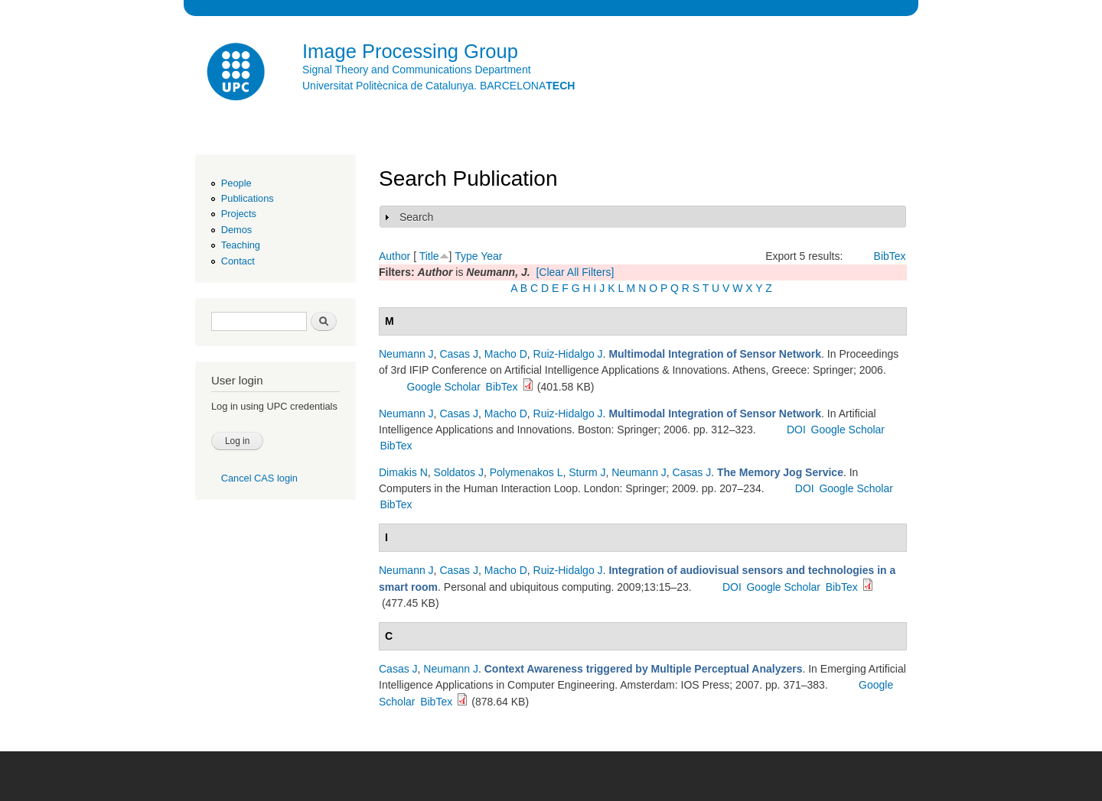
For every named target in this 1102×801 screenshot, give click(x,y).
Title (429, 256)
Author (394, 256)
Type (466, 256)
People (236, 183)
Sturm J (587, 472)
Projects (238, 213)
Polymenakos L (526, 472)
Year (491, 256)
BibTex (890, 256)
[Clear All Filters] (575, 272)
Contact (238, 261)
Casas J (458, 354)
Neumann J (406, 354)
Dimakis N (403, 472)
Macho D (505, 354)
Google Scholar (443, 387)
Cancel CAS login (259, 478)
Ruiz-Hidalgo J (568, 354)
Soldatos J (459, 472)
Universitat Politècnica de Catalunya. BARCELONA (438, 85)
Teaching (240, 245)
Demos (236, 229)
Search (416, 217)
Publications (247, 198)
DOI (796, 429)
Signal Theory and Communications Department (416, 69)
